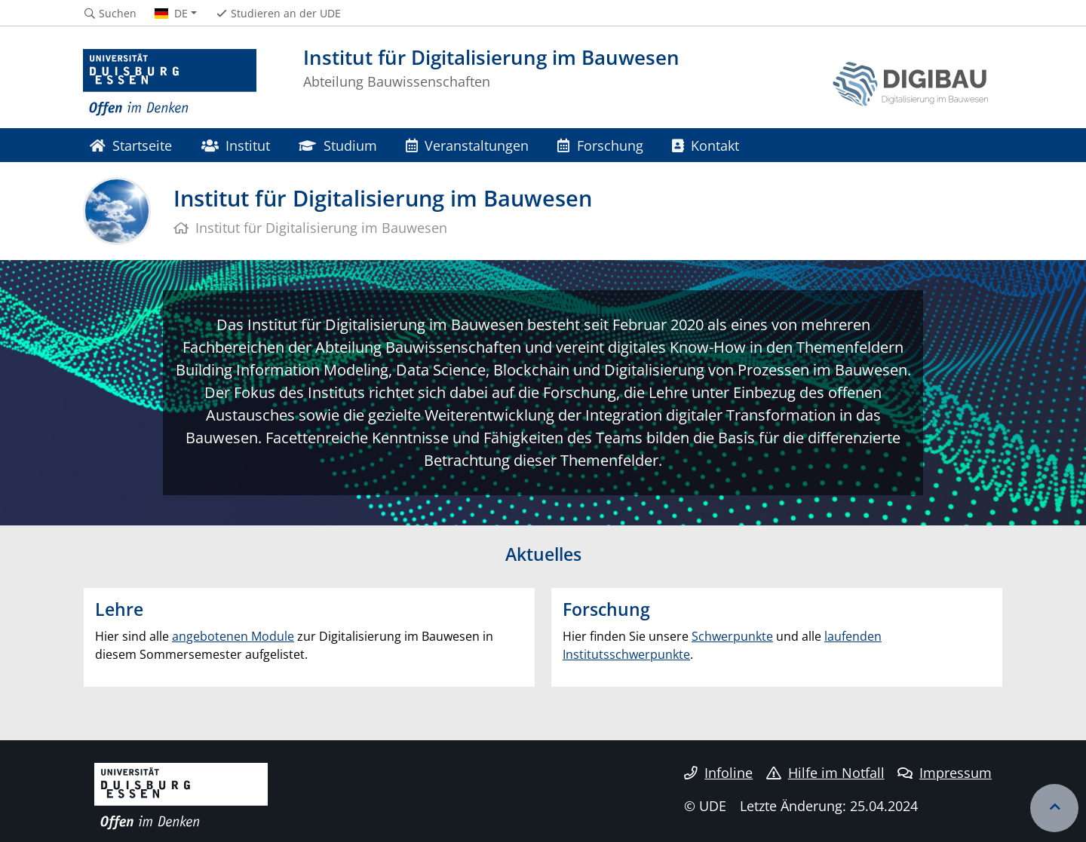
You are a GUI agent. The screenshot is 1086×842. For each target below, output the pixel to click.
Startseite (131, 145)
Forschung (600, 145)
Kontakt (705, 145)
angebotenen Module (233, 636)
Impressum (944, 773)
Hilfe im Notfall (825, 773)
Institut (235, 145)
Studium (337, 145)
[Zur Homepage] (169, 83)
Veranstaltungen (467, 145)
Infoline (718, 773)
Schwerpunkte (732, 636)
